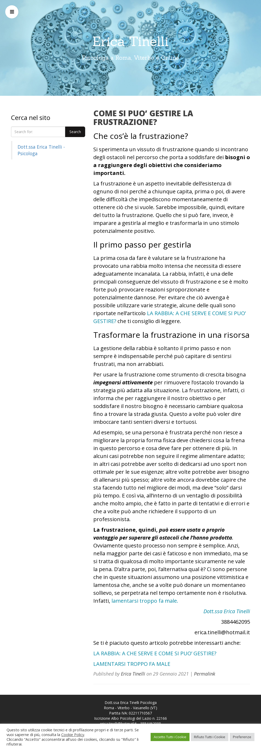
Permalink (204, 674)
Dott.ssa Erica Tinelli (226, 611)
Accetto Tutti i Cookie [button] (170, 736)
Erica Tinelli (130, 41)
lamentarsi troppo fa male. (144, 600)
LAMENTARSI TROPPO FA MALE (131, 663)
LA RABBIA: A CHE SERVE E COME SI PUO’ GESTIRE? (154, 653)
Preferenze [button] (242, 736)
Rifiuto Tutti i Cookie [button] (209, 736)
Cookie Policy (72, 734)
